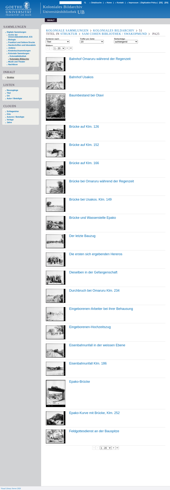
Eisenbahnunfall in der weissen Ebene (97, 345)
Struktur (10, 77)
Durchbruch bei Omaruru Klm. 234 (94, 290)
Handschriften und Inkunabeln (22, 45)
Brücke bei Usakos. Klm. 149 (90, 199)
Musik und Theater (16, 62)
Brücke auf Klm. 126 (84, 126)
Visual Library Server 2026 (11, 488)
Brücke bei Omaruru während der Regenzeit (101, 181)
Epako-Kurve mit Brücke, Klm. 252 (94, 413)
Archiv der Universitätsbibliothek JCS (20, 36)
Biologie (12, 40)
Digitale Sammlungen (16, 32)
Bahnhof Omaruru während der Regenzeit (100, 59)
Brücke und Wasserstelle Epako (92, 218)
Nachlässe (13, 64)
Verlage (10, 120)
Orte (9, 114)
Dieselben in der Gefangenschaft (93, 272)
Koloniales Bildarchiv (19, 59)
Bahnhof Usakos (81, 77)
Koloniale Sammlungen (18, 53)
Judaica (11, 48)
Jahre (9, 122)
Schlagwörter (13, 111)
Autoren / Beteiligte (15, 117)
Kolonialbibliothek (18, 56)
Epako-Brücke (79, 381)
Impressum (133, 3)
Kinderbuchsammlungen (19, 51)
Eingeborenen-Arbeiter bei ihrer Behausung (101, 309)
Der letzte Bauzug (82, 236)
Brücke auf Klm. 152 (84, 145)
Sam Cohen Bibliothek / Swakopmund (114, 33)
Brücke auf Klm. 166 (84, 163)
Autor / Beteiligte (14, 99)
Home (109, 3)
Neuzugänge (12, 90)
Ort (8, 96)
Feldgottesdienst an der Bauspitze (94, 431)
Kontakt (120, 3)
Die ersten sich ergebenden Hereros (95, 254)
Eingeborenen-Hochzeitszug (90, 327)
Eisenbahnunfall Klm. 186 (88, 363)
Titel (9, 93)
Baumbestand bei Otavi (86, 95)
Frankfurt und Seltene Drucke (21, 42)
